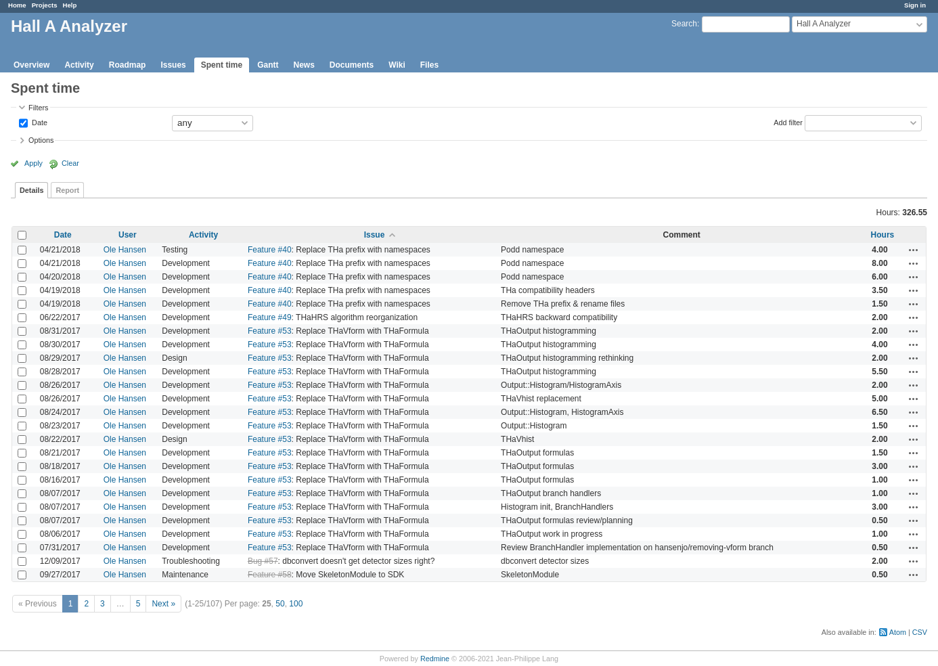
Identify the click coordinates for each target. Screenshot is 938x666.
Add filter (788, 122)
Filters (38, 108)
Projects (45, 5)
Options (40, 140)
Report (67, 190)
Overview (31, 65)
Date (38, 122)
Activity (78, 65)
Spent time (221, 65)
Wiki (396, 65)
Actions (913, 249)
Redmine (434, 658)
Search (684, 23)
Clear (70, 163)
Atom (897, 632)
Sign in (915, 5)
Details (31, 190)
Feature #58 (270, 574)
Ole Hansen (125, 249)
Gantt (267, 65)
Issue (374, 235)
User (127, 235)
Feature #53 (270, 331)
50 (279, 603)
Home (17, 5)
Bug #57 (263, 561)
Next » (163, 603)
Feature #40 (270, 249)
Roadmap (127, 65)
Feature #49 (270, 317)
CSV (919, 632)
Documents (352, 65)
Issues (172, 65)
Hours (883, 235)
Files (429, 65)
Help (70, 5)
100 (296, 603)
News (303, 65)
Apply (33, 163)
